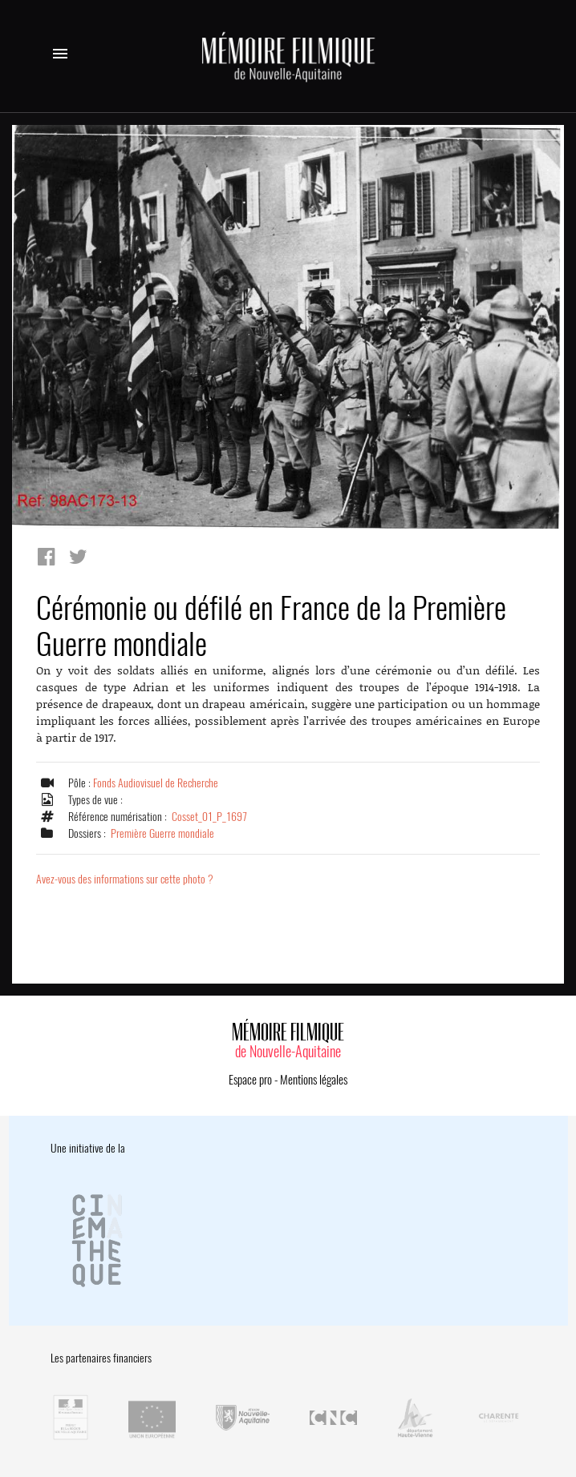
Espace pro (250, 1080)
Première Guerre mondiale (162, 833)
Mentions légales (313, 1080)
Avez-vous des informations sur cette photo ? (124, 879)
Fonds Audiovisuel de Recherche (155, 783)
